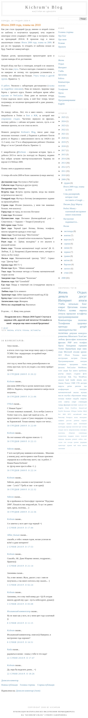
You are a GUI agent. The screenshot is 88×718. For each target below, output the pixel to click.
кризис (84, 352)
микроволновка (74, 430)
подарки (71, 436)
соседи (70, 442)
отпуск (61, 313)
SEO (60, 355)
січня (66, 273)
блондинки (71, 346)
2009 (63, 179)
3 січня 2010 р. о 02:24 (20, 585)
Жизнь (10, 330)
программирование (68, 316)
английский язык (80, 414)
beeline (80, 411)
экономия (61, 448)
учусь (15, 69)
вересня (67, 239)
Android (80, 405)
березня (67, 264)
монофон (83, 430)
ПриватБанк (70, 349)
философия (71, 339)
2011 (63, 171)
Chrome (84, 358)
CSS (85, 405)
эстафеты (35, 330)
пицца (84, 395)
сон (65, 442)
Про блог (62, 36)
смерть (68, 374)
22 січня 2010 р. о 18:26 (21, 674)
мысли (60, 395)
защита (69, 424)
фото (85, 374)
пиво (84, 349)
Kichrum (22, 152)
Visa (75, 377)
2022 (63, 130)
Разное (67, 383)
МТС (69, 414)
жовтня (67, 235)
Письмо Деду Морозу (72, 204)
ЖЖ (64, 414)
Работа (61, 78)
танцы (60, 405)
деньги (63, 296)
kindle (73, 380)
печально (73, 304)
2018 (63, 146)
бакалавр (61, 417)
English (61, 104)
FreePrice (74, 408)
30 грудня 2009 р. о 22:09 (21, 426)
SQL (69, 377)
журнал (84, 420)
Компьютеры (64, 82)
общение (72, 433)
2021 (63, 134)
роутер (61, 374)
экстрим (74, 358)
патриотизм (62, 436)
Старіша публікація (45, 685)
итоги (18, 330)
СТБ (78, 383)
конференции (63, 389)
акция (65, 371)
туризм (69, 445)
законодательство (67, 329)
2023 (63, 125)
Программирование (66, 100)
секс (85, 439)
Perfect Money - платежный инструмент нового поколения (74, 211)
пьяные (68, 399)
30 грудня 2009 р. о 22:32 (21, 489)
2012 (63, 167)
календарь (61, 427)
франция (67, 405)
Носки (66, 226)
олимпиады (83, 433)
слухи (60, 442)
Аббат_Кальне (13, 535)
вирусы (61, 386)
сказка (84, 364)
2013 (63, 163)
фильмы (61, 367)
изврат (61, 307)
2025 (63, 117)
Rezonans (67, 411)
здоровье (82, 323)
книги (75, 371)
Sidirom (10, 449)
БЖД (85, 411)
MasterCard (83, 408)
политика (63, 333)
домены (76, 420)
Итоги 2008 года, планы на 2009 (36, 42)
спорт (74, 402)
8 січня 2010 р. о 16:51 (20, 642)
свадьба (76, 399)
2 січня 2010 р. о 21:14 (20, 566)
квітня (67, 260)
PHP (69, 342)
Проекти (62, 47)
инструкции (63, 358)
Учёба (61, 71)
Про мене (62, 39)
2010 (63, 175)
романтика (63, 336)
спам (60, 352)
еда (85, 386)
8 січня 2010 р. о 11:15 (20, 623)
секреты (83, 399)
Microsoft (68, 352)
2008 (63, 278)
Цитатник (62, 75)
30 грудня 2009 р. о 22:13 (21, 441)
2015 (63, 154)
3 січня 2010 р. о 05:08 (20, 604)
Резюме (61, 43)
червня (67, 252)
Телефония (63, 89)
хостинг (74, 405)
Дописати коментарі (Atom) (28, 691)
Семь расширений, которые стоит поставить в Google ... (73, 197)
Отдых (61, 64)
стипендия (82, 402)
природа (61, 439)
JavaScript (62, 377)
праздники (74, 364)
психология (82, 339)
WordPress (83, 377)
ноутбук (67, 395)
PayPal (60, 411)
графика (61, 420)
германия (83, 346)
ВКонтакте (73, 336)
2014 (63, 159)
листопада (68, 231)
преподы (62, 326)
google (83, 326)
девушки (73, 333)
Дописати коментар (9, 680)
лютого (67, 269)
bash (67, 380)
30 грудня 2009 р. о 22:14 (21, 470)
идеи (75, 424)
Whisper (74, 411)
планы (26, 330)
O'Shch (10, 404)
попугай (84, 436)
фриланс (62, 342)
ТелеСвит (82, 336)
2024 (63, 121)
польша (61, 399)
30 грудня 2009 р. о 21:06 (21, 397)
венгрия (83, 361)
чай (74, 445)
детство (69, 420)
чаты (79, 445)
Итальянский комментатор (18, 611)
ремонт (74, 439)
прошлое (71, 313)
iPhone (67, 355)
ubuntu (79, 380)
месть (66, 430)
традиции (83, 442)
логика (84, 427)
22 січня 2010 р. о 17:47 (21, 658)
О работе (5, 86)
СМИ (73, 383)
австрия (84, 383)
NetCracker (71, 367)
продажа (68, 439)
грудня (67, 183)
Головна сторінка (27, 685)
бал (70, 371)
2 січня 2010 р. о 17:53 (20, 547)
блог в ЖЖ (31, 115)
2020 (63, 138)
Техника (61, 96)
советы (66, 402)
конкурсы (82, 333)
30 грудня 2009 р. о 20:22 (21, 374)
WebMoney (82, 367)
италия (76, 352)
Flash (67, 408)
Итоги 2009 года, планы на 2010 (21, 25)
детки (69, 386)
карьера (69, 427)
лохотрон (83, 389)
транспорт (61, 445)
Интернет (62, 67)
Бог (59, 414)
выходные (83, 417)
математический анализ (68, 392)
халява (72, 310)
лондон (60, 430)
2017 (63, 150)
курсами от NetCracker (12, 95)
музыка (84, 392)
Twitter (61, 349)
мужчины (61, 433)
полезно (61, 86)
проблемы (83, 371)
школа (84, 445)
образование (76, 395)
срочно (76, 442)
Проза (61, 93)
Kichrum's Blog (44, 7)
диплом (78, 386)
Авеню (61, 383)
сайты (80, 439)
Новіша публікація (9, 685)
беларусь (69, 417)
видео (84, 355)
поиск (77, 436)
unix (85, 380)
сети (60, 402)
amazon (61, 380)
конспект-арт (76, 427)
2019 (63, 142)
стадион (77, 374)
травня (67, 256)
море (79, 349)
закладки (61, 424)
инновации (83, 424)
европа (83, 310)
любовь (61, 339)
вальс (76, 417)
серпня (67, 244)
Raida (9, 649)
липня (67, 248)
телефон (83, 342)
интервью (62, 364)
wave (60, 371)
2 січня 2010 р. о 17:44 (20, 528)
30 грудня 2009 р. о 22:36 (21, 512)
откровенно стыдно (10, 119)
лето (75, 342)
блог (84, 304)
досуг (83, 296)
